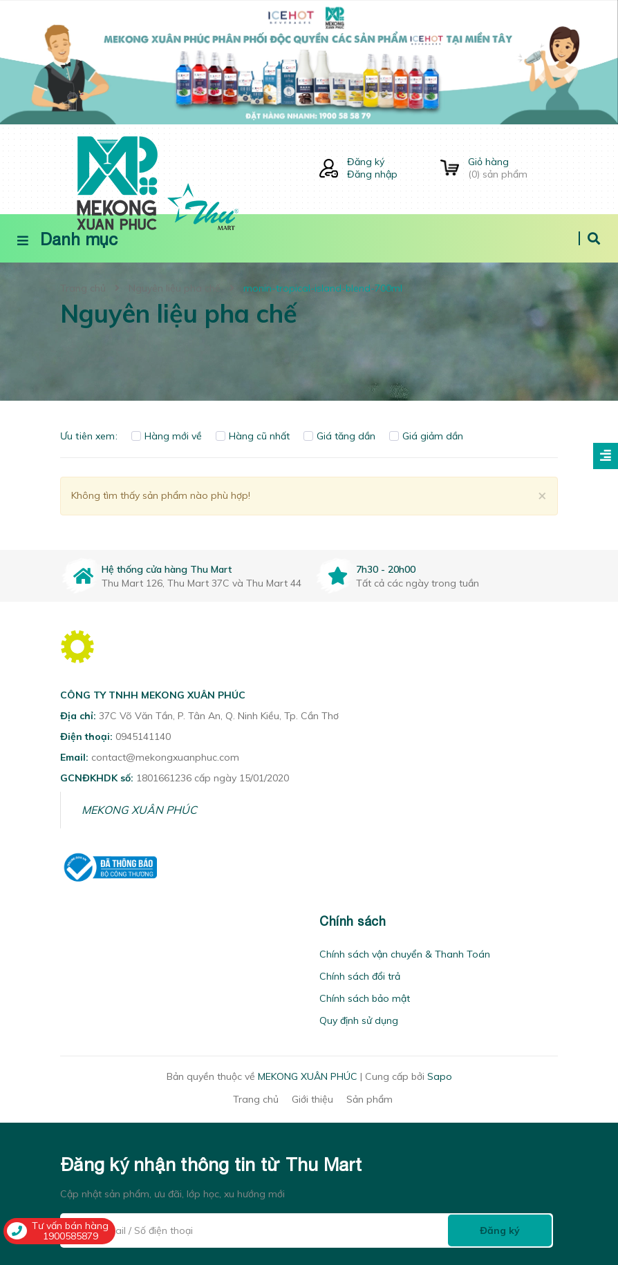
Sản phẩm (369, 1099)
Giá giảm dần (426, 436)
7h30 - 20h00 (385, 569)
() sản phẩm (513, 167)
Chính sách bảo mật (364, 998)
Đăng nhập (372, 174)
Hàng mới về (166, 436)
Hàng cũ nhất (253, 436)
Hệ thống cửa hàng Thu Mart (167, 569)
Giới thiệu (312, 1099)
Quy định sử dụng (358, 1020)
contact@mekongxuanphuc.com (165, 757)
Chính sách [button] (352, 921)
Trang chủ (256, 1099)
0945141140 (143, 736)
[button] (64, 921)
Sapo (439, 1076)
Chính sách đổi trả (359, 976)
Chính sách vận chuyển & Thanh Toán (404, 954)
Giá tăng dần (339, 436)
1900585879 (70, 1236)
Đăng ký (365, 161)
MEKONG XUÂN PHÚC (139, 810)
